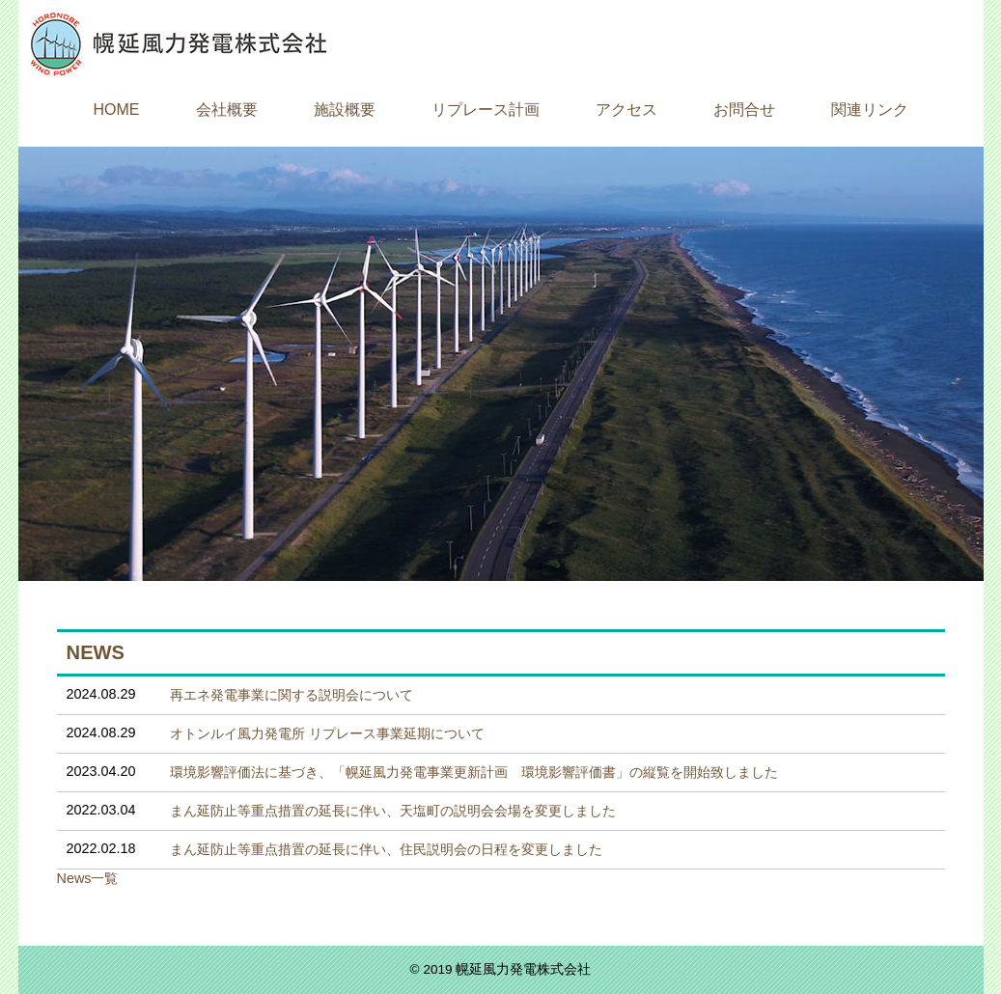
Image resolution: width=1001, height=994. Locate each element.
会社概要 (227, 109)
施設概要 (344, 109)
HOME (117, 109)
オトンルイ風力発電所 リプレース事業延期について (327, 733)
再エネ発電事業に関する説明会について (291, 695)
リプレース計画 (485, 109)
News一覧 (88, 878)
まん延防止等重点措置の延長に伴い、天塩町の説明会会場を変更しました (393, 810)
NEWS (96, 652)
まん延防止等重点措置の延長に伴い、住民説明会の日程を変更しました (386, 849)
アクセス (626, 109)
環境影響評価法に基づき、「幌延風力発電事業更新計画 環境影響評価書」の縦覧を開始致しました (474, 772)
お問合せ (744, 109)
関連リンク (869, 109)
